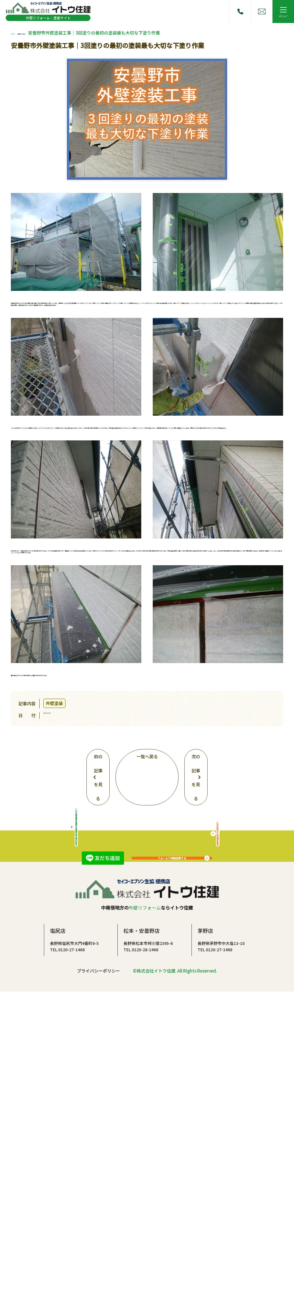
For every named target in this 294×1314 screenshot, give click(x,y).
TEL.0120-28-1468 (140, 1271)
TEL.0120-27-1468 (67, 1271)
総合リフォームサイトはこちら (76, 1148)
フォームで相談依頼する (172, 1010)
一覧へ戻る (147, 912)
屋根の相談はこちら (217, 1148)
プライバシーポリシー (98, 1293)
